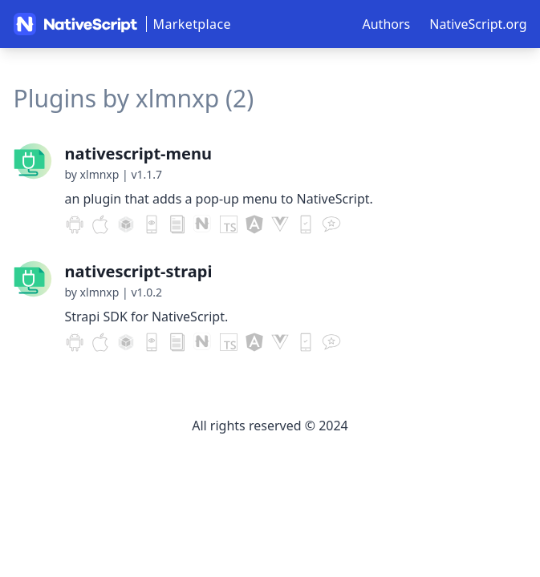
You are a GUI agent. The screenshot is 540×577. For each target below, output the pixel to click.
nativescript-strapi (139, 271)
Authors (387, 24)
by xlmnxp (92, 174)
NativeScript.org (477, 24)
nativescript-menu (138, 153)
